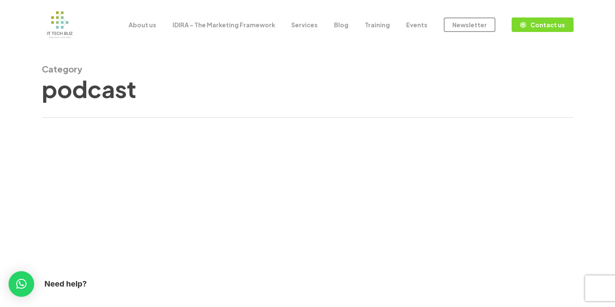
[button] (21, 284)
